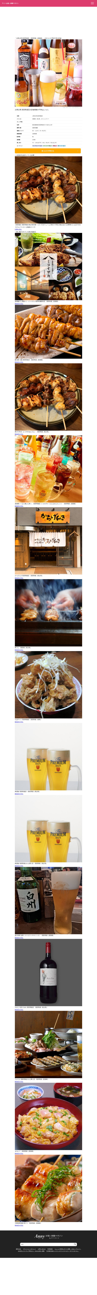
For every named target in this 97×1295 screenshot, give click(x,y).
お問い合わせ (42, 1249)
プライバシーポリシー (29, 1249)
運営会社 (18, 1249)
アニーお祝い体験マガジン (10, 3)
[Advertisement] (48, 21)
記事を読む (18, 229)
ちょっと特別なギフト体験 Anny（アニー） (68, 1249)
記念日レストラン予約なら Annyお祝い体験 (31, 1251)
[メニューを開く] (91, 3)
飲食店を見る (19, 303)
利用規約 (50, 1249)
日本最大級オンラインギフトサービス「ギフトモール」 (62, 1251)
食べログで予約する (48, 151)
